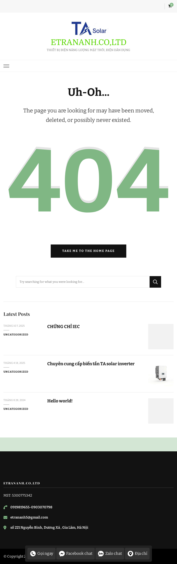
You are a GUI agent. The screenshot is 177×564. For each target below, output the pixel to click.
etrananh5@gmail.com (29, 517)
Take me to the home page (88, 251)
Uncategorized (15, 334)
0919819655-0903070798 (31, 507)
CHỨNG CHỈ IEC (63, 326)
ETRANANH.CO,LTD (89, 42)
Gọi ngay (41, 553)
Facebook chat (75, 553)
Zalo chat (110, 553)
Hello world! (60, 401)
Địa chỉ (137, 553)
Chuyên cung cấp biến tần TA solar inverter (91, 363)
